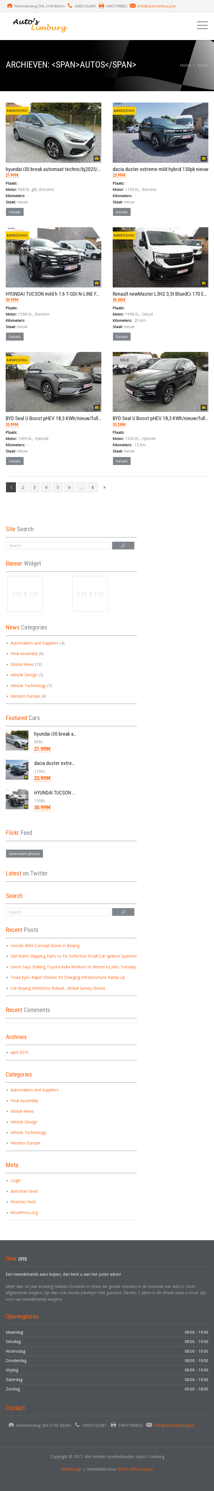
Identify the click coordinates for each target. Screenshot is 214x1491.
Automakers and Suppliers (35, 643)
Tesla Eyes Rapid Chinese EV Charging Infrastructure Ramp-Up (68, 977)
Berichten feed (24, 1191)
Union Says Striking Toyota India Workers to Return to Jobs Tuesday (73, 966)
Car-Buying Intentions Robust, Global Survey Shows (58, 988)
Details (15, 211)
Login (16, 1180)
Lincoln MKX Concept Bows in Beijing (45, 945)
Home (185, 65)
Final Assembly (24, 653)
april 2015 (19, 1052)
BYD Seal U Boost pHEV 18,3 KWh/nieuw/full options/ (62, 418)
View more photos (24, 853)
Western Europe (25, 696)
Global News (22, 664)
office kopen (141, 1469)
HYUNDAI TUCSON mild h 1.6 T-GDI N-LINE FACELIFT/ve (63, 294)
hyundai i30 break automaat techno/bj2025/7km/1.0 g (62, 169)
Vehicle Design (24, 674)
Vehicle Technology (28, 685)
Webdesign (71, 1469)
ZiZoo (124, 1469)
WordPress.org (24, 1212)
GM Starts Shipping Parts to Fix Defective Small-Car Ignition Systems (74, 956)
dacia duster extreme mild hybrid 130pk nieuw (160, 169)
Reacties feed (23, 1201)
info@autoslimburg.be (156, 6)
